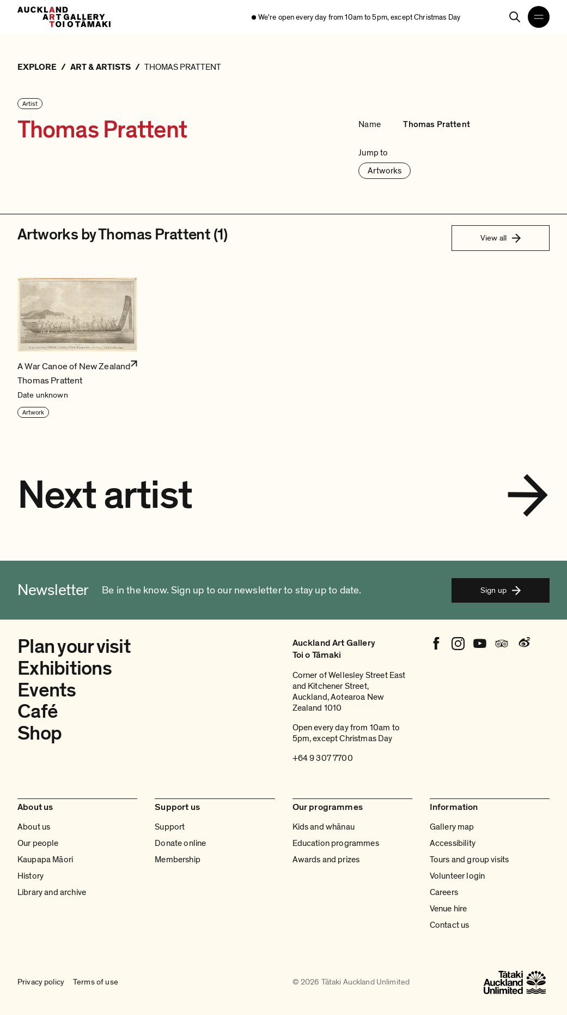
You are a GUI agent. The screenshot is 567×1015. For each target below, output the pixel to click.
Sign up (500, 590)
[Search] (515, 17)
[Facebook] (436, 643)
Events (46, 690)
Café (37, 711)
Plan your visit (74, 646)
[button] (77, 348)
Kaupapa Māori (45, 860)
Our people (38, 843)
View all (500, 237)
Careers (444, 892)
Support (170, 827)
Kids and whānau (323, 827)
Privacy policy (40, 982)
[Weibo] (523, 643)
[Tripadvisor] (501, 643)
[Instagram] (458, 643)
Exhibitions (64, 668)
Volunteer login (457, 876)
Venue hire (448, 909)
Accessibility (452, 843)
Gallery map (452, 827)
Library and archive (51, 892)
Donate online (180, 843)
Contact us (450, 925)
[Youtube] (479, 643)
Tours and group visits (469, 860)
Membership (177, 860)
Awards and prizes (326, 860)
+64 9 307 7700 (322, 758)
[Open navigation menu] (539, 17)
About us (33, 827)
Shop (39, 733)
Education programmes (335, 843)
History (30, 876)
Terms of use (95, 982)
